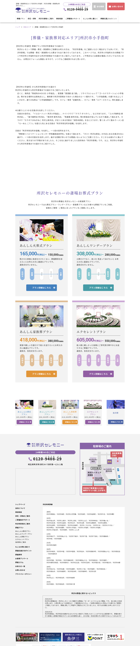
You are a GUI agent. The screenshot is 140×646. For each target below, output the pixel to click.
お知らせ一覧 (20, 566)
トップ (17, 27)
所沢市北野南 (102, 523)
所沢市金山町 (51, 520)
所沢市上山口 (82, 520)
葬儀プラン (21, 18)
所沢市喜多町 (61, 525)
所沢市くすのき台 (85, 525)
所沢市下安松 (93, 536)
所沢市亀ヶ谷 (104, 520)
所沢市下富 (83, 536)
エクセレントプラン (22, 539)
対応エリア (27, 27)
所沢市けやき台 (107, 525)
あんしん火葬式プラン (23, 531)
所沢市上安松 (72, 520)
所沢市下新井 (73, 536)
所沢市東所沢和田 (52, 562)
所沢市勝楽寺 (104, 536)
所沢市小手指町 (83, 527)
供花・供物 (32, 18)
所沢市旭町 (60, 514)
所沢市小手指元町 (52, 530)
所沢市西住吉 (116, 551)
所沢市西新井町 (91, 551)
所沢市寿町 (63, 530)
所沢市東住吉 (93, 560)
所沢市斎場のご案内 (46, 18)
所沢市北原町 (51, 525)
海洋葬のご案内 (20, 542)
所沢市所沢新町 (52, 545)
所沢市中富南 (70, 551)
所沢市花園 (50, 560)
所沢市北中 (71, 523)
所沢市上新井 (61, 520)
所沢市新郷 (57, 539)
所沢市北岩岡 (61, 523)
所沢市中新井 (51, 551)
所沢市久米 (96, 525)
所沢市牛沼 (101, 514)
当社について (20, 508)
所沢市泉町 (81, 514)
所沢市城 (49, 539)
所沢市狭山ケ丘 (62, 536)
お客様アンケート (21, 559)
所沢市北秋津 (51, 523)
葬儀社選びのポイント (108, 18)
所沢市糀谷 (50, 527)
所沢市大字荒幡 (71, 514)
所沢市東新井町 (69, 560)
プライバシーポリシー (23, 574)
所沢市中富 (60, 551)
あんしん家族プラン (22, 537)
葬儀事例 (18, 555)
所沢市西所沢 (52, 554)
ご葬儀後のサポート (72, 18)
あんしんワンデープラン (23, 534)
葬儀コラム (19, 562)
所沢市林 (58, 560)
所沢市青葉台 (51, 514)
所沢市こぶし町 (74, 530)
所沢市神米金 (93, 520)
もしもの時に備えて (90, 18)
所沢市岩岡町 (91, 514)
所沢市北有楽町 (73, 525)
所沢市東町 (103, 560)
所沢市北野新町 (91, 523)
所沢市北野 (80, 523)
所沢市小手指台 (71, 527)
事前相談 (59, 18)
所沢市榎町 (110, 514)
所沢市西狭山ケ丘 (104, 551)
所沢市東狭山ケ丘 (81, 560)
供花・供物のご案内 (22, 516)
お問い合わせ (20, 570)
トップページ (20, 504)
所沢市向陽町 (60, 527)
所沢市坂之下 (51, 536)
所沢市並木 (80, 551)
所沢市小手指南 (95, 527)
